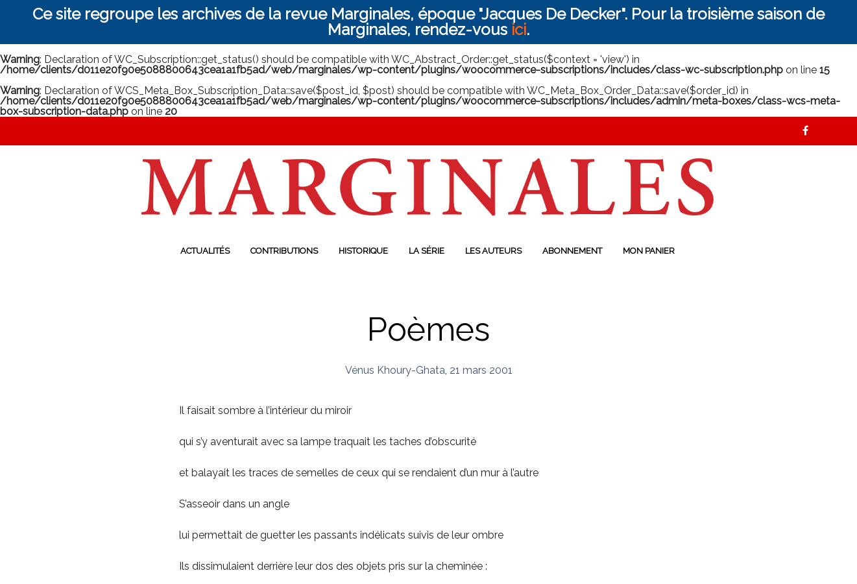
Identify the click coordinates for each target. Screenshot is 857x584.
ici (518, 29)
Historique (363, 251)
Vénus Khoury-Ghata (395, 370)
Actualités (205, 251)
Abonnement (572, 251)
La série (426, 251)
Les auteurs (493, 251)
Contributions (284, 251)
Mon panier (649, 251)
